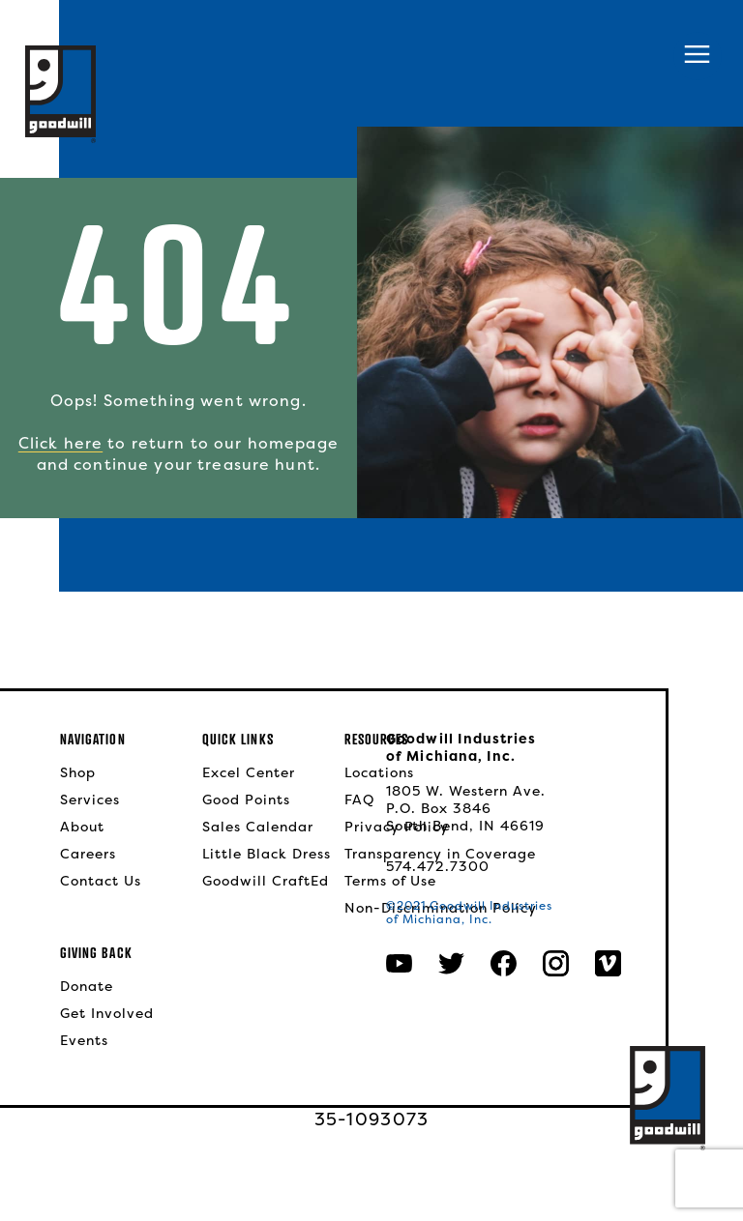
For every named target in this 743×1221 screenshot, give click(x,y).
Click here (60, 442)
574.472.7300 (438, 866)
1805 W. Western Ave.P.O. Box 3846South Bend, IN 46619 (466, 808)
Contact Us (100, 880)
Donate (86, 986)
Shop (78, 772)
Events (84, 1040)
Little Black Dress (266, 853)
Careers (88, 853)
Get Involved (107, 1013)
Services (90, 799)
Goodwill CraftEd (265, 880)
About (82, 826)
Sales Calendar (257, 826)
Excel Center (248, 772)
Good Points (246, 799)
